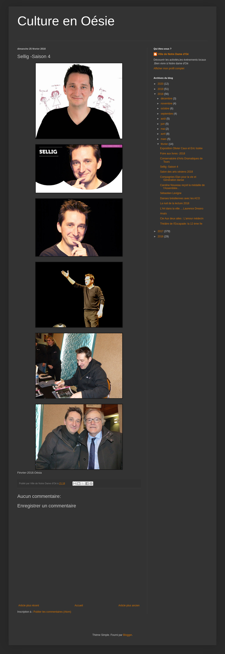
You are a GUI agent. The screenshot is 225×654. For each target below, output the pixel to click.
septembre (167, 113)
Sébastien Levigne (171, 193)
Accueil (79, 605)
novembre (167, 103)
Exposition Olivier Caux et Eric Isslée (181, 148)
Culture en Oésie (66, 21)
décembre (167, 98)
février (165, 144)
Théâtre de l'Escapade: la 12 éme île (181, 223)
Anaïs (163, 213)
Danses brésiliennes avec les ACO (180, 198)
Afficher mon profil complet (169, 68)
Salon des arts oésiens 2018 (176, 171)
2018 (161, 94)
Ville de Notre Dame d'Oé (173, 54)
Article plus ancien (129, 605)
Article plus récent (28, 605)
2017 (161, 231)
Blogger (127, 634)
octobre (165, 108)
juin (163, 123)
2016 (161, 236)
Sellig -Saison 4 (169, 166)
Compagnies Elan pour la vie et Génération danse (178, 178)
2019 (161, 89)
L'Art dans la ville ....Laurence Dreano (181, 208)
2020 (161, 83)
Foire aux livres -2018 (172, 153)
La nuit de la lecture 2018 (174, 203)
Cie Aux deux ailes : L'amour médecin (181, 218)
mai (163, 128)
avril (163, 133)
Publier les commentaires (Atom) (52, 611)
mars (164, 139)
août (164, 118)
